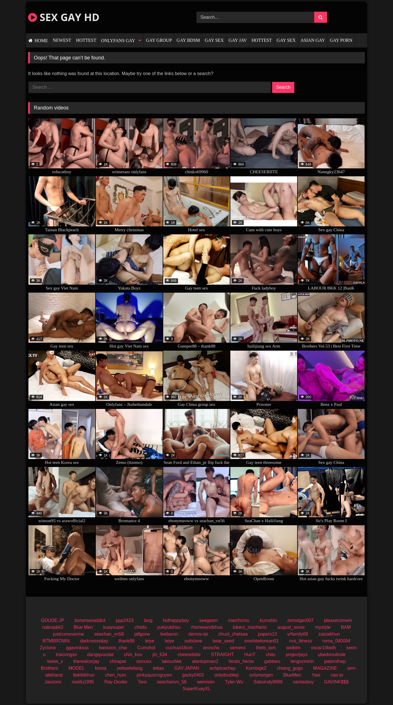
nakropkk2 (52, 627)
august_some (291, 627)
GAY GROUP (159, 40)
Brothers (49, 668)
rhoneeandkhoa (206, 627)
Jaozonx (52, 681)
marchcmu (238, 620)
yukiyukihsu (169, 627)
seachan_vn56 (109, 634)
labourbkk (171, 661)
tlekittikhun (84, 675)
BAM (346, 627)
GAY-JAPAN (186, 668)
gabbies (272, 661)
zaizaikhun (329, 634)
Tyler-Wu (234, 681)
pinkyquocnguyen (154, 675)
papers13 (267, 634)
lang (148, 620)
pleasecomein (338, 620)
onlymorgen (261, 675)
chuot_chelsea (232, 634)
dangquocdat (100, 654)
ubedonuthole (332, 654)
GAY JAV (238, 40)
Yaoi (316, 675)
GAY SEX (214, 40)
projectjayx (296, 654)
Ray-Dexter (115, 681)
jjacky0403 (193, 675)
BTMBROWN (56, 640)
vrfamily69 (297, 634)
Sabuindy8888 (268, 681)
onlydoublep (226, 675)
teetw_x (55, 661)
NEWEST (62, 40)
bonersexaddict (90, 620)
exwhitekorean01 (261, 640)
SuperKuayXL (197, 688)
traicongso (66, 654)
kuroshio (268, 620)
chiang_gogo (290, 668)
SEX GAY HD (64, 17)
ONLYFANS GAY (118, 40)
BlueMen (292, 675)
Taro (142, 681)
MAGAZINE (325, 668)
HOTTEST (86, 40)
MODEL (77, 668)
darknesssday (94, 640)
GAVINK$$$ (336, 681)
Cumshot (146, 647)
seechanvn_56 (172, 681)
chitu (271, 654)
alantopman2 (205, 661)
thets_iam (266, 647)
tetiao (158, 668)
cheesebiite (188, 654)
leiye (149, 640)
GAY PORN (341, 40)
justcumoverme (68, 634)
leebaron (169, 634)
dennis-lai (198, 634)
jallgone (142, 634)
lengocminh (302, 661)
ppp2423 (124, 620)
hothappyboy (176, 620)
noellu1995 (83, 681)
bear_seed (223, 640)
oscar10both (323, 647)
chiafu (141, 627)
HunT (249, 654)
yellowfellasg (130, 668)
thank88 (127, 640)
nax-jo (337, 675)
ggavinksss (77, 647)
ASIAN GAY (313, 40)
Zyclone (48, 647)
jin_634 (159, 654)
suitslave (193, 640)
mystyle (322, 627)
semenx (238, 647)
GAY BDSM (188, 40)
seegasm (208, 620)
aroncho (211, 647)
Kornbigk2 (256, 668)
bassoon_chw (113, 647)
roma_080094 (336, 640)
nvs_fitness (300, 640)
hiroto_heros (241, 661)
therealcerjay (86, 661)
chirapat (118, 661)
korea (100, 668)
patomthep (335, 661)
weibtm (293, 647)
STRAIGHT (222, 654)
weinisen (206, 681)
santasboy (303, 681)
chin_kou (133, 654)
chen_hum (115, 675)
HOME (41, 40)
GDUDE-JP (52, 620)
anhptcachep (223, 668)
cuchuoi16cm (179, 647)
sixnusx (143, 661)
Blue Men (83, 627)
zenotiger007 (300, 620)
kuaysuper (113, 627)
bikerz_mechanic (250, 627)
